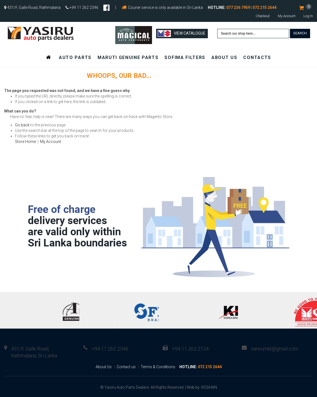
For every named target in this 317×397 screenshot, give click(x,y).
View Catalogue (181, 33)
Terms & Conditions (158, 367)
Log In (308, 16)
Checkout (263, 16)
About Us (104, 367)
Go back (22, 125)
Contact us (126, 367)
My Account (286, 16)
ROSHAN (209, 387)
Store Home (25, 141)
